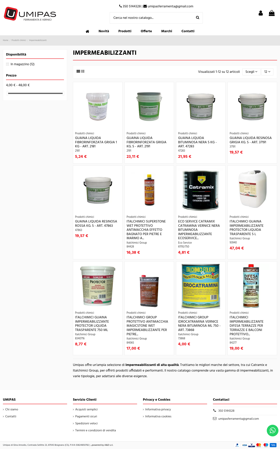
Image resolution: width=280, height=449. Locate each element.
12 (267, 72)
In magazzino (22, 64)
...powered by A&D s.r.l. (102, 445)
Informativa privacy (158, 409)
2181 (77, 151)
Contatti (10, 416)
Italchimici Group (137, 243)
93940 (233, 243)
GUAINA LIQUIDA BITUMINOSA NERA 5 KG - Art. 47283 (197, 142)
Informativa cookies (158, 416)
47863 (78, 230)
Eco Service (185, 243)
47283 (181, 151)
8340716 (80, 338)
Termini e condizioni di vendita (95, 430)
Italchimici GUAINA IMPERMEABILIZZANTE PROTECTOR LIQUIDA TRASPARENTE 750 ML (92, 324)
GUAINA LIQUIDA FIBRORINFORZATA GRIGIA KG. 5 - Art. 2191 (146, 142)
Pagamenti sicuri (86, 416)
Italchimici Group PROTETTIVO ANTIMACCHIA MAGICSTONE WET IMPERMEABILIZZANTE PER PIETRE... (147, 326)
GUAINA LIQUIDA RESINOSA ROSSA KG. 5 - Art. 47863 (96, 224)
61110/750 (183, 247)
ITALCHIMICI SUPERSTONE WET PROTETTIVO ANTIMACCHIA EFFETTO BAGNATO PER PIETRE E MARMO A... (146, 230)
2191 (129, 151)
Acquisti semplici (86, 409)
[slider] (7, 93)
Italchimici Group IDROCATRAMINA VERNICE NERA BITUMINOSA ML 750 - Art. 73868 (199, 324)
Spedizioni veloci (86, 423)
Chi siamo (11, 409)
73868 (181, 338)
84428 (130, 247)
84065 (130, 343)
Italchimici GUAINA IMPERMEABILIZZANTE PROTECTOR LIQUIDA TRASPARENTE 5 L (246, 228)
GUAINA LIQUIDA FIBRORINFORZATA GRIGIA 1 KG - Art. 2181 (96, 142)
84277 (233, 343)
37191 (232, 147)
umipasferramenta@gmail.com (238, 418)
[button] (125, 31)
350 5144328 (226, 410)
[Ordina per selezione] (251, 71)
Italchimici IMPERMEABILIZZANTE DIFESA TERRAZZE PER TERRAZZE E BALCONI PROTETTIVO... (246, 326)
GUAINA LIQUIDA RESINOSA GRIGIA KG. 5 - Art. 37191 (251, 140)
